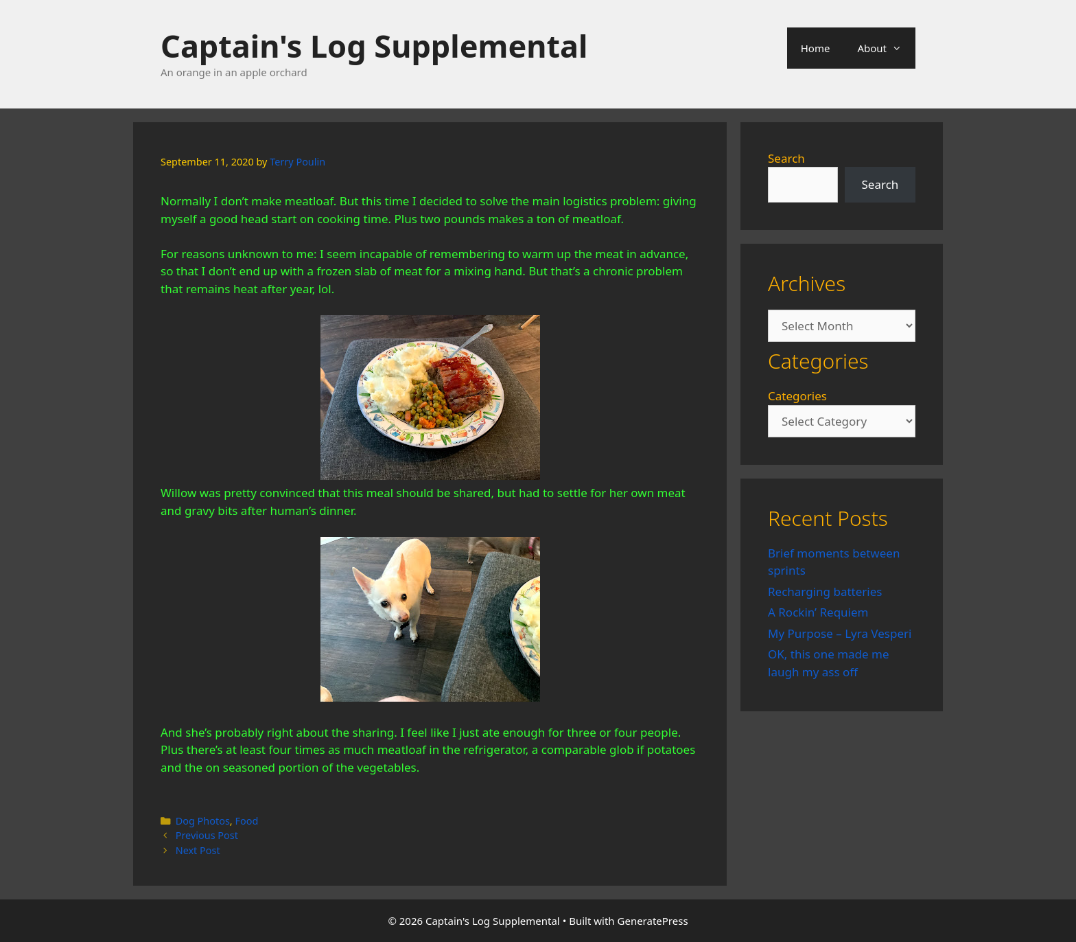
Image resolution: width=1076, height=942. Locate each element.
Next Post (198, 850)
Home (815, 48)
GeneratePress (653, 921)
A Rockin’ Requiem (818, 612)
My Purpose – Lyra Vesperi (839, 633)
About (886, 48)
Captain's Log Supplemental (374, 46)
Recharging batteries (825, 591)
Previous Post (207, 835)
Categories (797, 396)
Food (246, 820)
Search (786, 158)
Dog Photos (203, 820)
